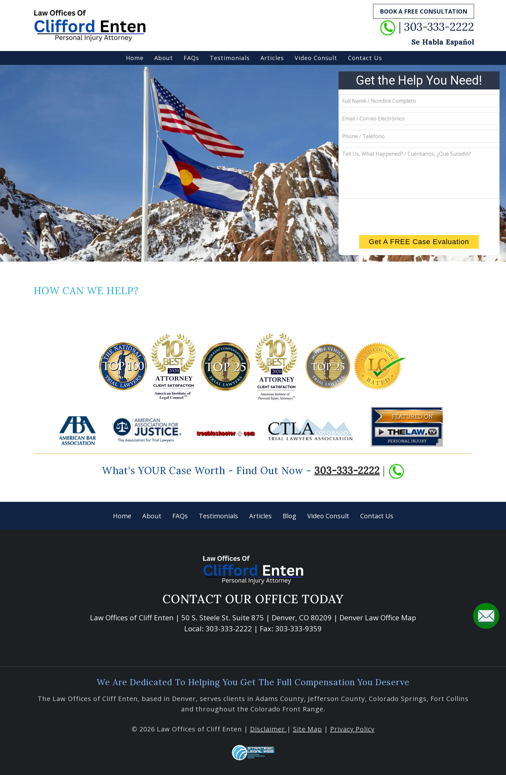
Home (135, 58)
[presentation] (419, 216)
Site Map (307, 729)
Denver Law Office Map (377, 617)
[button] (486, 615)
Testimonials (230, 58)
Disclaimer (268, 729)
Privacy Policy (352, 729)
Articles (272, 58)
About (163, 58)
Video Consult (316, 58)
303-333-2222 (347, 470)
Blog (289, 516)
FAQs (191, 58)
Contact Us (365, 58)
